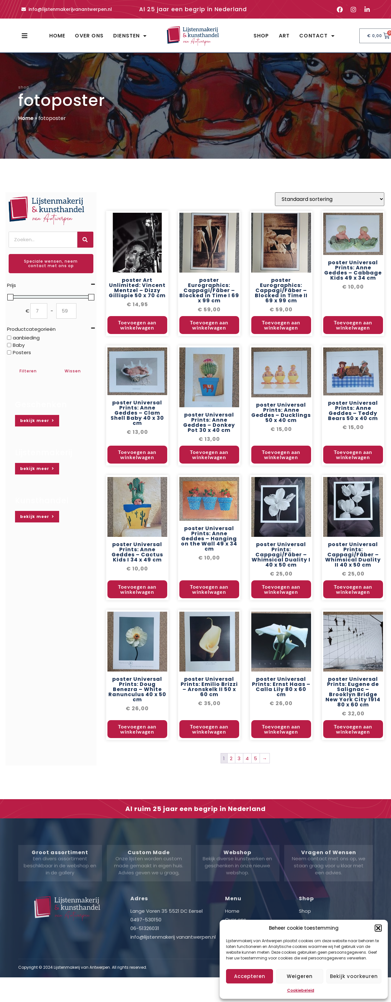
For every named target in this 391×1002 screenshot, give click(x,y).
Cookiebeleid (300, 990)
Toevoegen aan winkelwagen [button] (137, 376)
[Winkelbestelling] (329, 251)
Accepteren (249, 976)
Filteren (28, 371)
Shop (261, 35)
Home (57, 35)
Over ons (89, 35)
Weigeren (300, 976)
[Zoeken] (85, 240)
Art (284, 35)
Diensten (130, 36)
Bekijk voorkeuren (354, 976)
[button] (378, 928)
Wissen (73, 371)
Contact (317, 36)
